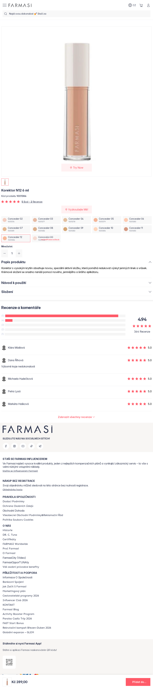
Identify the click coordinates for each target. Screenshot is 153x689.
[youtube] (23, 446)
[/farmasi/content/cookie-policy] (18, 519)
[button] (138, 682)
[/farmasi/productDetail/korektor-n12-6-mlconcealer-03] (46, 220)
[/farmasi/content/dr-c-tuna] (10, 534)
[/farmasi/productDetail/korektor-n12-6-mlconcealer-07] (15, 229)
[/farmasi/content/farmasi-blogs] (11, 609)
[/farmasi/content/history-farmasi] (7, 530)
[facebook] (6, 446)
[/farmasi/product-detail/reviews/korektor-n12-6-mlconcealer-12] (76, 417)
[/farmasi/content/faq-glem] (18, 632)
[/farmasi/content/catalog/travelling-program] (21, 595)
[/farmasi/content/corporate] (15, 544)
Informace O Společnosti (17, 577)
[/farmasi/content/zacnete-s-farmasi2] (14, 586)
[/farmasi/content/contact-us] (9, 605)
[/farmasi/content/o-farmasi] (9, 553)
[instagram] (14, 446)
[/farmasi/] (20, 5)
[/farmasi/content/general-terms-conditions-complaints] (33, 515)
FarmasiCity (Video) (14, 557)
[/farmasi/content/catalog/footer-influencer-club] (15, 600)
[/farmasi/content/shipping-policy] (13, 501)
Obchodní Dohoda (13, 510)
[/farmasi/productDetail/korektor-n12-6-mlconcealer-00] (46, 238)
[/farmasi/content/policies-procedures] (18, 506)
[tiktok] (31, 446)
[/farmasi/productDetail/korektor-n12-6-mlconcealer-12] (15, 238)
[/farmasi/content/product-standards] (9, 539)
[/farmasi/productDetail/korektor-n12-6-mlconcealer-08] (46, 229)
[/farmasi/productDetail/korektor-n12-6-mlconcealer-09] (76, 229)
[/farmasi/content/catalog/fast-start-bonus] (13, 623)
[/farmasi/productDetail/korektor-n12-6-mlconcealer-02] (15, 220)
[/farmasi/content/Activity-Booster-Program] (18, 614)
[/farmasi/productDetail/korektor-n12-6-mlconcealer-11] (137, 229)
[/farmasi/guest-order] (12, 489)
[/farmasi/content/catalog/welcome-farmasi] (21, 567)
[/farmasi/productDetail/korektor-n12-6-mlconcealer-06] (137, 220)
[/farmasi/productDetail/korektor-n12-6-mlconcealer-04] (76, 220)
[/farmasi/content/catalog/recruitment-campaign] (27, 627)
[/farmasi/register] (20, 471)
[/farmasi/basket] (141, 5)
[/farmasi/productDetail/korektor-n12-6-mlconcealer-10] (106, 229)
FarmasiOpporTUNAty (16, 562)
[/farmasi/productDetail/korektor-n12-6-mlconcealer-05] (106, 220)
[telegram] (40, 446)
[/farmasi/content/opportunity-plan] (14, 591)
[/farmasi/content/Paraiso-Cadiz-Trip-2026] (17, 618)
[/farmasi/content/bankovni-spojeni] (13, 582)
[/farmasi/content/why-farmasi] (11, 548)
